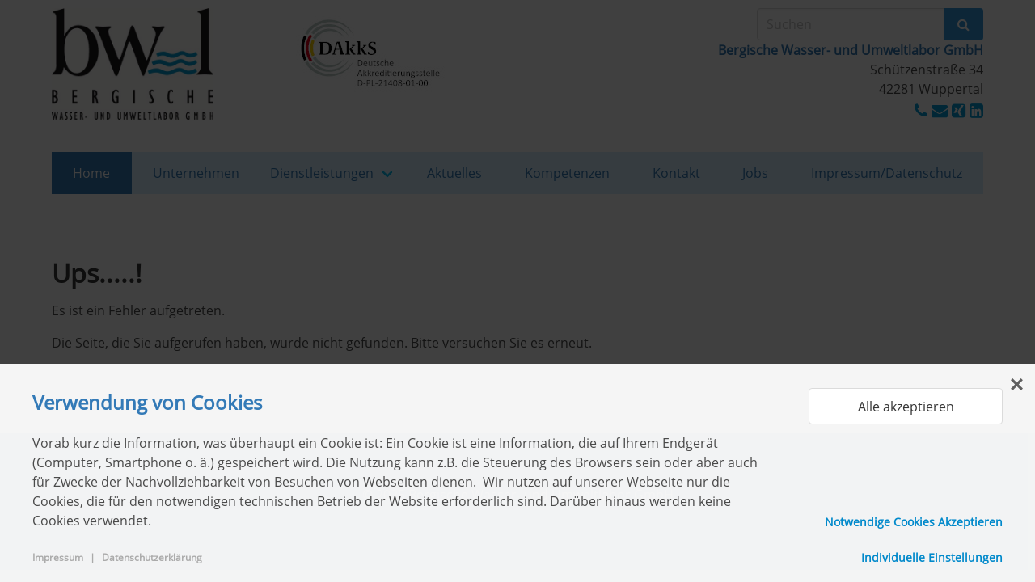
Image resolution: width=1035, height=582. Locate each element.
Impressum (57, 557)
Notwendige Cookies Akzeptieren (914, 521)
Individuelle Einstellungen (932, 557)
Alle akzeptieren (906, 406)
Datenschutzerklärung (152, 557)
